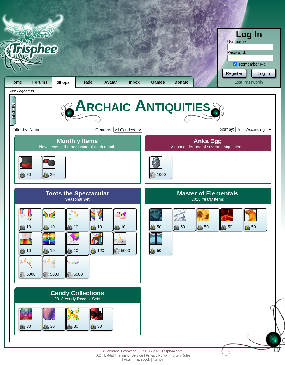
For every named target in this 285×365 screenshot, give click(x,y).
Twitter (126, 359)
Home (16, 82)
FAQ (98, 355)
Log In (264, 73)
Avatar (110, 82)
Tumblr (158, 359)
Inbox (134, 82)
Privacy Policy (157, 355)
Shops (63, 82)
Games (158, 82)
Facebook (142, 359)
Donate (181, 82)
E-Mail (109, 355)
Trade (87, 82)
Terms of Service (130, 355)
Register (234, 73)
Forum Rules (181, 355)
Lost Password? (249, 82)
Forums (39, 82)
